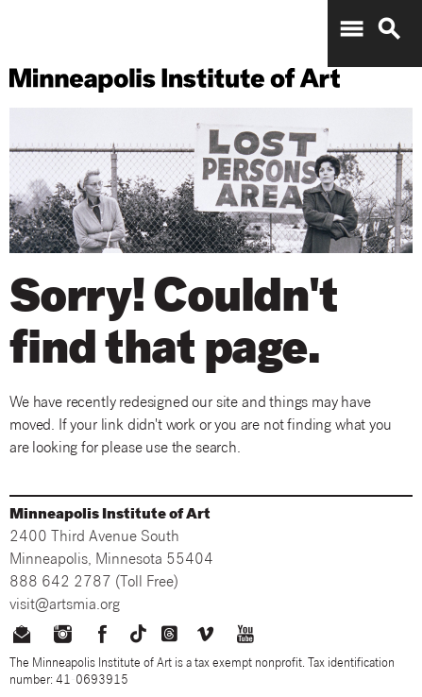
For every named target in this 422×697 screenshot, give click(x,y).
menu (351, 29)
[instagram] (63, 637)
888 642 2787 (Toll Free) (93, 583)
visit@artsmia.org (64, 606)
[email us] (22, 637)
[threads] (169, 634)
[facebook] (102, 637)
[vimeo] (205, 637)
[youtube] (245, 637)
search (389, 29)
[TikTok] (138, 634)
